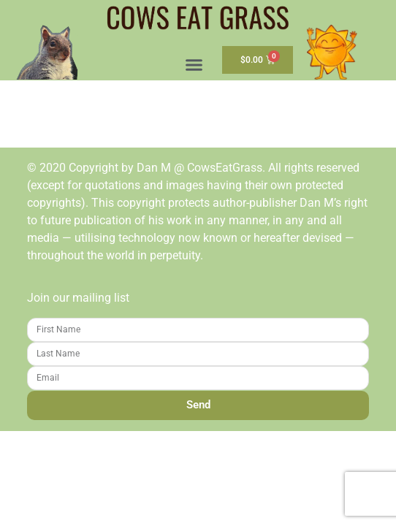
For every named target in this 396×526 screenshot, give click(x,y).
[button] (194, 65)
